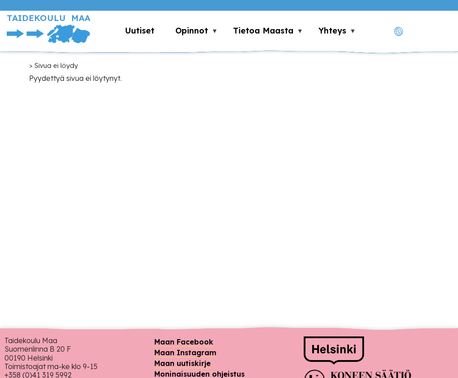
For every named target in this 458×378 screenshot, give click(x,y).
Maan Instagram (185, 352)
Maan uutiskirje (182, 363)
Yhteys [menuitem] (332, 33)
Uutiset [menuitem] (139, 30)
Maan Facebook (183, 341)
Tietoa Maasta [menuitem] (263, 33)
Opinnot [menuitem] (191, 33)
